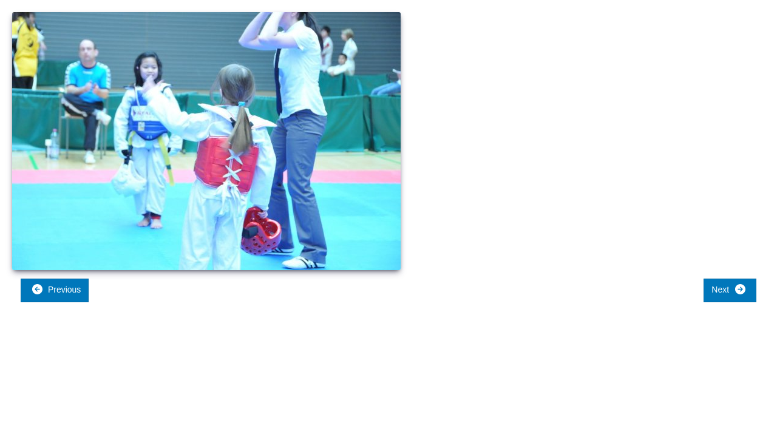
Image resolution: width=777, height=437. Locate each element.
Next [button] (728, 289)
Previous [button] (56, 289)
